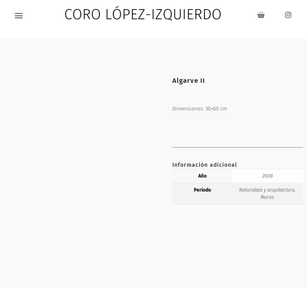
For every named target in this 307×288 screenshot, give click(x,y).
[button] (19, 15)
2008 (267, 176)
